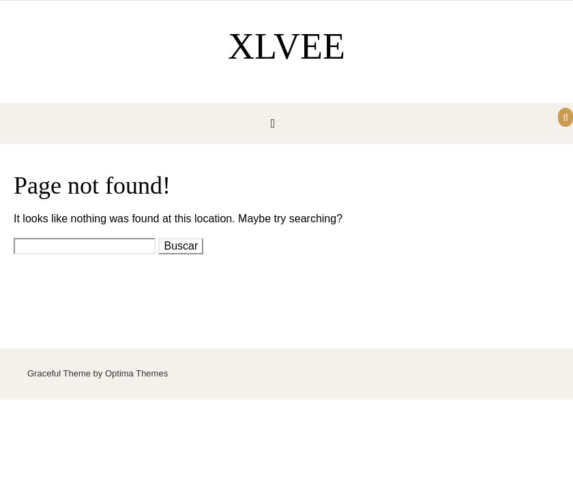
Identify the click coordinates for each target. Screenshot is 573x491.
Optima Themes (136, 373)
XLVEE (286, 46)
